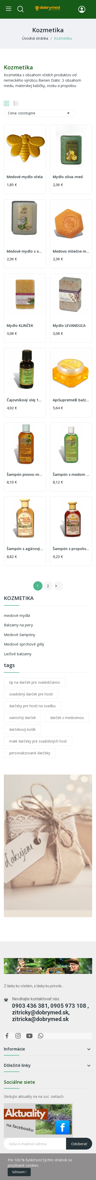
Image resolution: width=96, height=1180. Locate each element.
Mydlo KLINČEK (20, 325)
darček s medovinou (67, 717)
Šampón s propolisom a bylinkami (71, 548)
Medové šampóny (19, 634)
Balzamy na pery (18, 624)
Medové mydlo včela (25, 176)
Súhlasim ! (19, 1172)
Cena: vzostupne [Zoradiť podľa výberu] (39, 113)
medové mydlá (17, 615)
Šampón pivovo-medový (25, 474)
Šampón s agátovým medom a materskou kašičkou (25, 548)
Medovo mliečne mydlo (71, 251)
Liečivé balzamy (17, 653)
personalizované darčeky (29, 752)
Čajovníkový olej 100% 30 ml (25, 400)
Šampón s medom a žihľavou (71, 474)
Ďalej (56, 586)
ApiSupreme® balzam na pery (71, 400)
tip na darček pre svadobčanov (34, 682)
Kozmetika (19, 599)
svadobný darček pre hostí (31, 694)
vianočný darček (22, 717)
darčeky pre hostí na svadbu (32, 705)
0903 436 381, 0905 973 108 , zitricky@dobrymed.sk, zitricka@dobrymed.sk (50, 1012)
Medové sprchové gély (24, 644)
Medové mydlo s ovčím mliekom (25, 251)
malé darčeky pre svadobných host (38, 741)
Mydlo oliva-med (68, 176)
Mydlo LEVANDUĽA (69, 325)
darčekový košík (22, 729)
